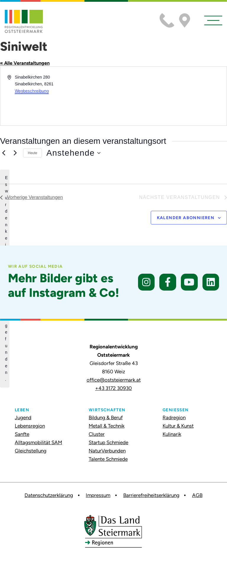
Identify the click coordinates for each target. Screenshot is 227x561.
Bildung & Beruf (106, 417)
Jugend (23, 417)
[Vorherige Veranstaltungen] (3, 153)
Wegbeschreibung (32, 90)
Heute (32, 153)
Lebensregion (30, 426)
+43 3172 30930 (113, 388)
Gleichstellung (30, 451)
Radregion (174, 417)
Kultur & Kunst (178, 426)
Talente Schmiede (108, 459)
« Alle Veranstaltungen (25, 63)
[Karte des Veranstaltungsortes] (170, 96)
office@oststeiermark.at (114, 380)
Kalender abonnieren (186, 217)
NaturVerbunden (107, 451)
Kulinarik (172, 434)
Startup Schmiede (108, 442)
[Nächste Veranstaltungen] (15, 153)
